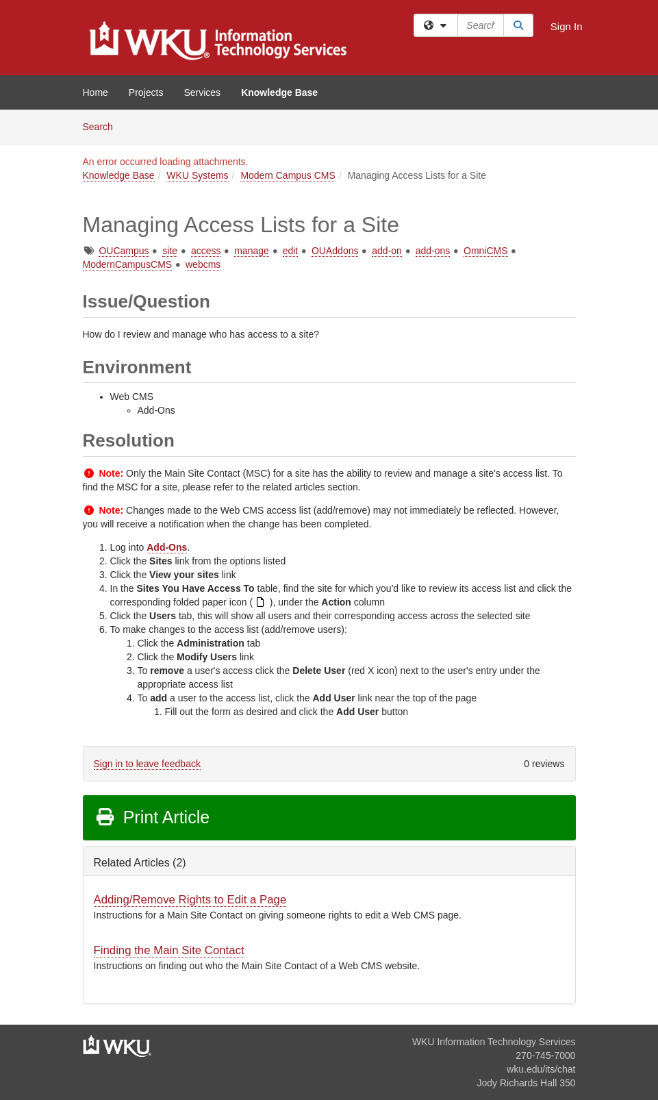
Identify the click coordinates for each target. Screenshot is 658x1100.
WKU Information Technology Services (494, 1041)
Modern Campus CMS (288, 175)
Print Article (152, 817)
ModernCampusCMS (128, 264)
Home (95, 92)
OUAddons (335, 250)
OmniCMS (486, 250)
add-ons (433, 250)
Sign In (567, 26)
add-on (387, 250)
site (169, 250)
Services (202, 92)
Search (103, 125)
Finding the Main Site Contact (169, 950)
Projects (146, 92)
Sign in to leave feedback (147, 763)
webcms (203, 264)
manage (251, 250)
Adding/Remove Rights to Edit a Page (190, 899)
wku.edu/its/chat (541, 1069)
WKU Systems (197, 175)
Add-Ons (167, 547)
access (206, 250)
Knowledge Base (279, 92)
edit (291, 250)
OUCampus (124, 250)
